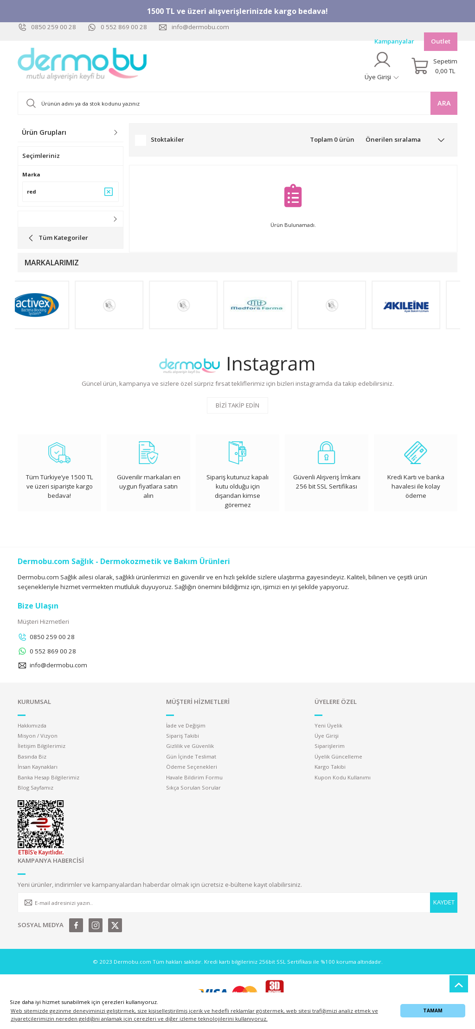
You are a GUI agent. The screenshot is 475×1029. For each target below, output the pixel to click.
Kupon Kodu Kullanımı (343, 777)
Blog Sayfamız (35, 787)
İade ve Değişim (185, 725)
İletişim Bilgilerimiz (41, 745)
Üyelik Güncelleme (338, 756)
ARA (444, 103)
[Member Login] (382, 66)
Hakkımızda (32, 725)
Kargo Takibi (330, 766)
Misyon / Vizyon (38, 735)
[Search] (237, 103)
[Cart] (434, 66)
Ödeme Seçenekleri (191, 766)
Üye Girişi (327, 735)
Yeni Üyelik (328, 725)
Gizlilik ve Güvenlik (190, 745)
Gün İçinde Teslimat (191, 756)
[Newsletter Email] (237, 902)
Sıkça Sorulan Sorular (193, 787)
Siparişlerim (330, 745)
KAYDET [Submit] (444, 902)
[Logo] (83, 66)
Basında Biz (32, 756)
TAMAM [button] (433, 1010)
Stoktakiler (167, 139)
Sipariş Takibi (182, 735)
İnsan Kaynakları (38, 766)
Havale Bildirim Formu (194, 777)
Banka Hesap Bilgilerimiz (48, 777)
